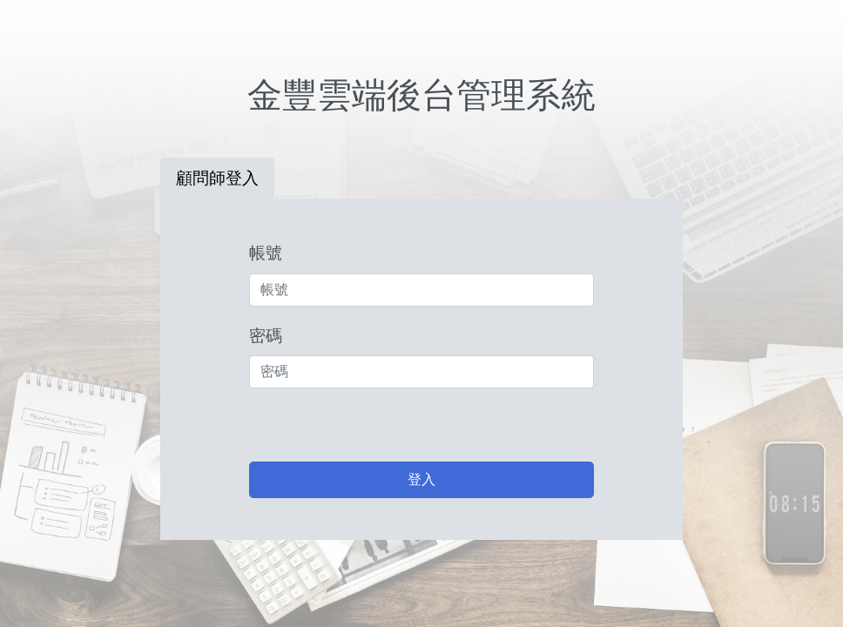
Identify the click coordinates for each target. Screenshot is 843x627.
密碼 (265, 336)
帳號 (265, 253)
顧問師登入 (217, 178)
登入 (421, 479)
